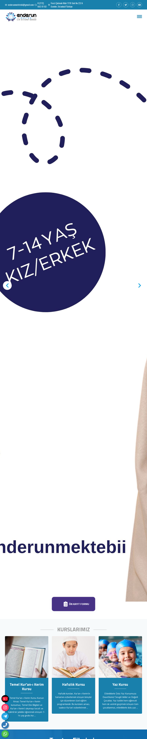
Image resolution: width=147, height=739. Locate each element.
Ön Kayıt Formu (79, 604)
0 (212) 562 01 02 (42, 4)
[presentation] (7, 285)
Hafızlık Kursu (73, 684)
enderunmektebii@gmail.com (21, 4)
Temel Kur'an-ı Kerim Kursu (27, 686)
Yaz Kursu (120, 684)
